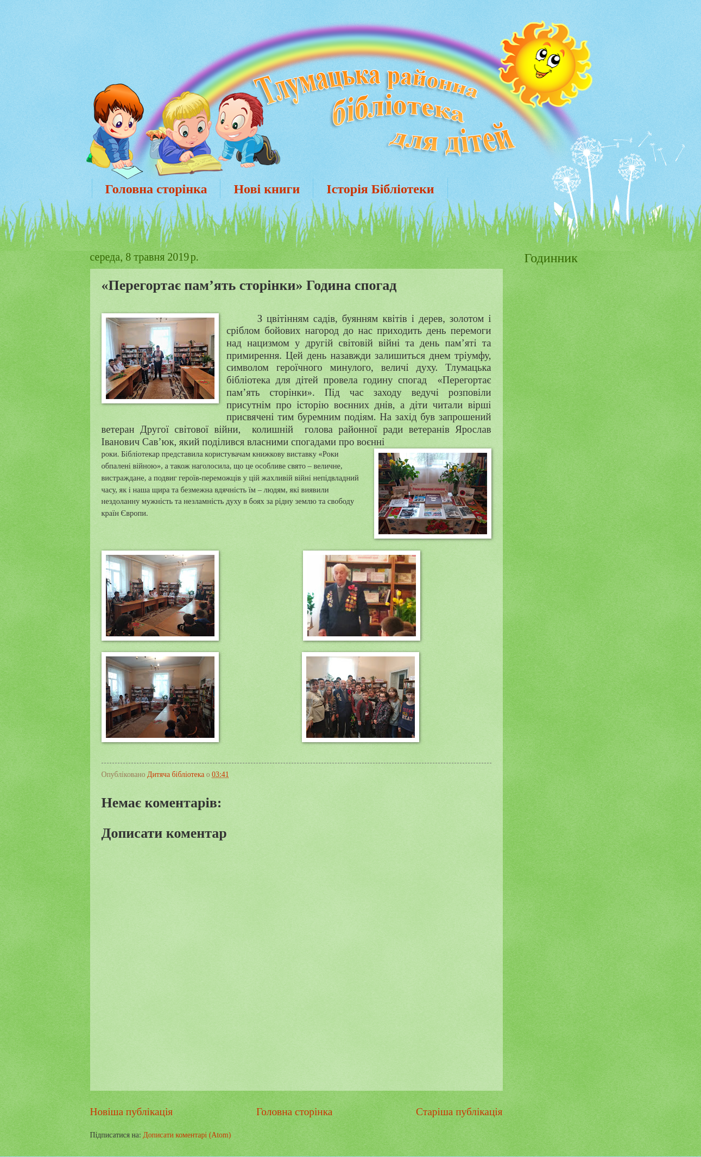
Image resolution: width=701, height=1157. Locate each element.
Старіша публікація (459, 1111)
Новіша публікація (131, 1111)
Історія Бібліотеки (380, 189)
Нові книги (266, 189)
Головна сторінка (156, 189)
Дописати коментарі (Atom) (187, 1135)
